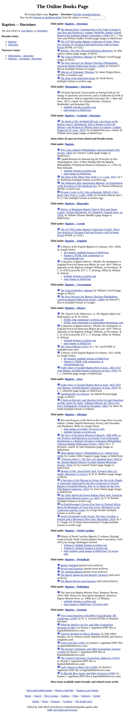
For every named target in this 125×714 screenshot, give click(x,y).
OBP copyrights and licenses (62, 709)
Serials (96, 696)
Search (37, 696)
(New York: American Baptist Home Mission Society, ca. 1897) (89, 497)
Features (55, 701)
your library (27, 30)
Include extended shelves (86, 14)
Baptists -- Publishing (77, 586)
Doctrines (13, 44)
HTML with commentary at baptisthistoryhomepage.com (93, 322)
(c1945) (73, 642)
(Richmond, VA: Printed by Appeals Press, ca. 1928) (90, 212)
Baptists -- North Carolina (79, 530)
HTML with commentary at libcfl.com (84, 319)
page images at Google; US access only (84, 429)
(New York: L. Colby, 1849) (88, 193)
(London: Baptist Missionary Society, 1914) (89, 462)
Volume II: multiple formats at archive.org (86, 548)
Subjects (85, 696)
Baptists (12, 41)
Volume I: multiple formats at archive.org (85, 545)
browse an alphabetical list (47, 17)
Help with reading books (39, 690)
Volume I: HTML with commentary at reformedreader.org (83, 257)
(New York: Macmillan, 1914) (87, 518)
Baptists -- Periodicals (77, 559)
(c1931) (75, 346)
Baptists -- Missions (76, 414)
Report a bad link (64, 690)
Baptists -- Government (78, 284)
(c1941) (90, 658)
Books (36, 701)
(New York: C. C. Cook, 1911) (88, 177)
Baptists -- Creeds (75, 223)
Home (28, 696)
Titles (75, 696)
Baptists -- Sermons (76, 609)
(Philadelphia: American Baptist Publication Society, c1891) (89, 439)
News (45, 701)
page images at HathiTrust (77, 110)
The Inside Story (84, 701)
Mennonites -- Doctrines (21, 55)
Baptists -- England (76, 240)
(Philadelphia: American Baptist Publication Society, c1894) (87, 64)
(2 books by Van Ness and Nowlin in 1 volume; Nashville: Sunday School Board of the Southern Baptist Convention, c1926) (89, 32)
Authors (65, 696)
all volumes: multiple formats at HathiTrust (86, 252)
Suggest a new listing (87, 690)
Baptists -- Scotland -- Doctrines (25, 58)
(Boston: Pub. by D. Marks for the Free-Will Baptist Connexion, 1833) (89, 484)
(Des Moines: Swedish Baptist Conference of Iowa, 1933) (89, 369)
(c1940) (79, 667)
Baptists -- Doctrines (76, 23)
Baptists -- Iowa (74, 379)
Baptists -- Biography (77, 203)
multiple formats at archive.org (80, 107)
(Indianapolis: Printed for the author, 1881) (90, 403)
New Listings (51, 696)
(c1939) (88, 673)
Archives (67, 701)
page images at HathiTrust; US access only (86, 604)
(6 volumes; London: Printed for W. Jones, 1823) (89, 126)
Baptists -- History (75, 308)
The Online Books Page (62, 6)
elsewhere (42, 30)
